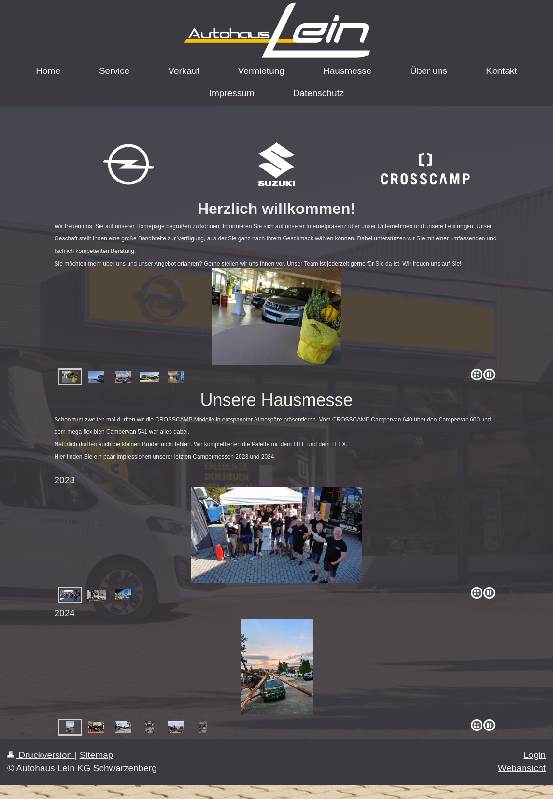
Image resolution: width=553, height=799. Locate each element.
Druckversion (40, 755)
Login (535, 755)
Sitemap (96, 755)
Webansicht (522, 768)
